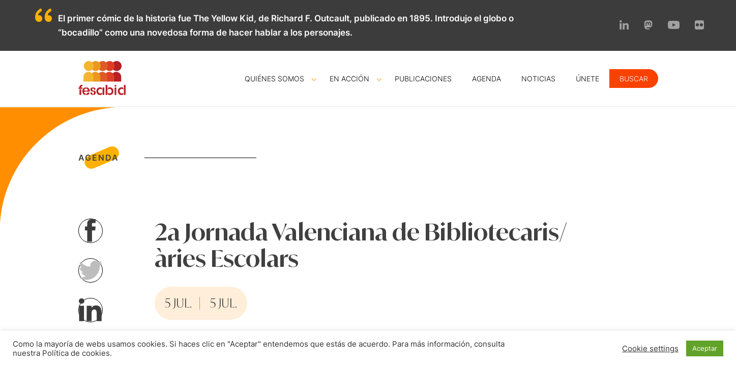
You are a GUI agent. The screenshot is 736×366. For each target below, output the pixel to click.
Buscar (634, 78)
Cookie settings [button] (650, 348)
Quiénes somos (274, 78)
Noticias (538, 78)
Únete (587, 78)
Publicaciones (423, 78)
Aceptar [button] (704, 348)
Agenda (486, 78)
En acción (349, 78)
